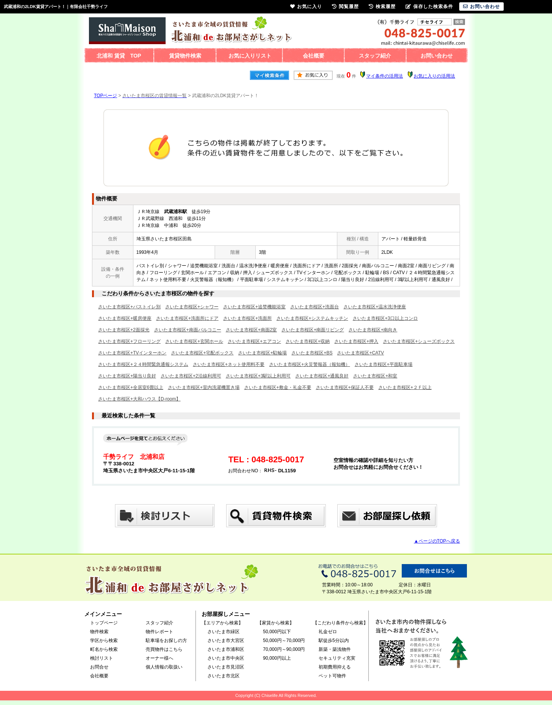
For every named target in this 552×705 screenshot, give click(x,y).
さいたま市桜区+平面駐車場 (383, 364)
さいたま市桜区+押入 (356, 341)
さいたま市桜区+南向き (372, 330)
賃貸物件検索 (185, 56)
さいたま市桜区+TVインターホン (132, 353)
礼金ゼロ (328, 631)
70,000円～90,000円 (284, 649)
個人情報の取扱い (164, 667)
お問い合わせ (437, 56)
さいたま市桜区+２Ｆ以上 (405, 387)
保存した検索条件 (429, 6)
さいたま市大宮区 (225, 640)
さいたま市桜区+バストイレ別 (129, 306)
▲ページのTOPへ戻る (437, 541)
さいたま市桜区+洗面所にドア (187, 318)
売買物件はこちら (164, 649)
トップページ (104, 623)
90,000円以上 (277, 658)
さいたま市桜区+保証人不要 (345, 387)
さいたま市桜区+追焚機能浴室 (254, 306)
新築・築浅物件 (335, 649)
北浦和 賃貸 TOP (119, 56)
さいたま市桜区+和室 (375, 376)
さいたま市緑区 (223, 631)
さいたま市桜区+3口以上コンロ (385, 318)
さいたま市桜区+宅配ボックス (202, 353)
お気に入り (306, 6)
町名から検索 (104, 649)
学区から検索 (104, 640)
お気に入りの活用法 (434, 76)
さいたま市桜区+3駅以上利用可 (258, 376)
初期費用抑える (335, 667)
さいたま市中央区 (225, 658)
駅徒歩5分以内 (334, 640)
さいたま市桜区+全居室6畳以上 (130, 387)
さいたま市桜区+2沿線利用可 (191, 376)
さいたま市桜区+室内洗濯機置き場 (204, 387)
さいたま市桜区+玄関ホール (194, 341)
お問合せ (99, 667)
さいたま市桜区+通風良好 (321, 376)
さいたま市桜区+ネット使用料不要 (228, 364)
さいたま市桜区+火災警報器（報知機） (309, 364)
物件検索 (99, 631)
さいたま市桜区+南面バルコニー (187, 330)
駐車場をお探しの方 (166, 640)
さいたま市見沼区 (225, 667)
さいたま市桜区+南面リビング (312, 330)
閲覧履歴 (345, 6)
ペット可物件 (332, 676)
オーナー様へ (159, 658)
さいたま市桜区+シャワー (192, 306)
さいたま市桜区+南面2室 (251, 330)
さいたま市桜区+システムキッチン (312, 318)
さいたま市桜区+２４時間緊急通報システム (143, 364)
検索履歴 (382, 6)
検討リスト (101, 658)
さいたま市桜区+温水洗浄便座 (374, 306)
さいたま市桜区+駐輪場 (262, 353)
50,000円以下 (277, 631)
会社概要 (313, 56)
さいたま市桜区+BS (311, 353)
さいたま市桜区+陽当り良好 (127, 376)
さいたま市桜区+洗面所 (247, 318)
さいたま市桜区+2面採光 (124, 330)
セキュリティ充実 (337, 658)
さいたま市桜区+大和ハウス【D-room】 (139, 399)
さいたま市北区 (223, 676)
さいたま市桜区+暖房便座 (124, 318)
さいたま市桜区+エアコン (254, 341)
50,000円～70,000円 (284, 640)
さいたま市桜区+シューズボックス (419, 341)
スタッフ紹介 (375, 56)
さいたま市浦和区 (225, 649)
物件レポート (159, 631)
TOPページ (105, 95)
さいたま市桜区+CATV (360, 353)
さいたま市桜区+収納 (308, 341)
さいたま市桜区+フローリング (129, 341)
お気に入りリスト (249, 56)
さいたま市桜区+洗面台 (314, 306)
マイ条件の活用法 (384, 76)
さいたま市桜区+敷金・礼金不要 (277, 387)
